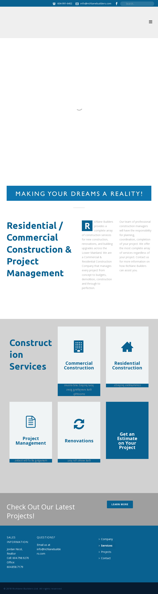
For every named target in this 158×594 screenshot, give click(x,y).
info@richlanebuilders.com (95, 3)
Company (106, 539)
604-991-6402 (64, 3)
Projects (105, 552)
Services (105, 545)
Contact (105, 558)
